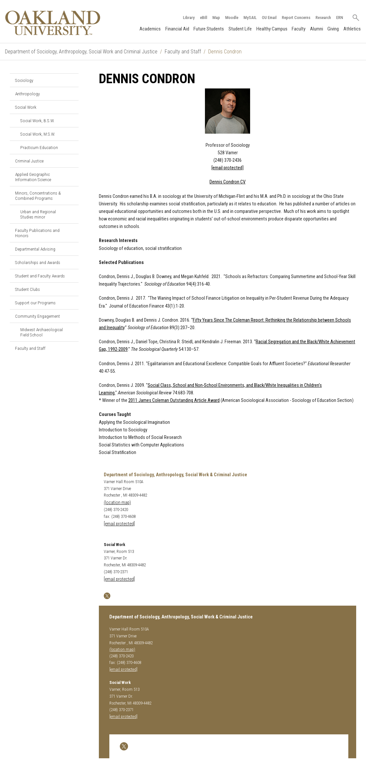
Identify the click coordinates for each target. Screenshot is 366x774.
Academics (150, 29)
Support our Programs (35, 302)
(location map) (117, 502)
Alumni (316, 29)
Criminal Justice (29, 160)
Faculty (298, 29)
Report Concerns (296, 17)
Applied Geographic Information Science (33, 177)
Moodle (231, 17)
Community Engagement (37, 316)
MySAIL (250, 17)
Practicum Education (39, 147)
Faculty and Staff (183, 51)
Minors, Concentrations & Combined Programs (38, 195)
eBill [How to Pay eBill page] (203, 17)
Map (216, 17)
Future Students (208, 29)
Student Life (240, 29)
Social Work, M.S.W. (37, 134)
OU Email (269, 17)
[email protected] (119, 579)
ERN (339, 17)
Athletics (352, 29)
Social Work (25, 107)
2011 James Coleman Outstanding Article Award (174, 400)
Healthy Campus (271, 29)
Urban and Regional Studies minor (38, 214)
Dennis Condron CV (228, 182)
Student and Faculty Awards (40, 275)
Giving (333, 29)
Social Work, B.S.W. (37, 120)
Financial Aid (177, 29)
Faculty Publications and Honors (37, 233)
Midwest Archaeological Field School (41, 332)
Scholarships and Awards (37, 262)
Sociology (24, 80)
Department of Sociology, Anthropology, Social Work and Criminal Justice (81, 51)
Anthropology (27, 93)
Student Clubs (27, 289)
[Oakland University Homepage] (52, 22)
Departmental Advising (35, 249)
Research (323, 17)
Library (189, 17)
